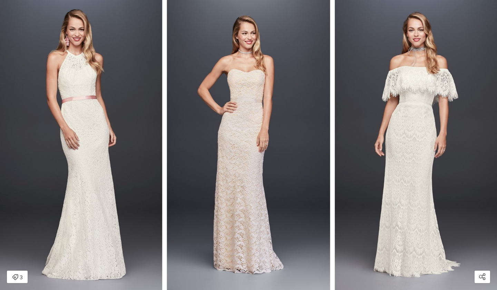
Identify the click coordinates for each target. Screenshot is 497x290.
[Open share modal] (482, 277)
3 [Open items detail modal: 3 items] (17, 277)
